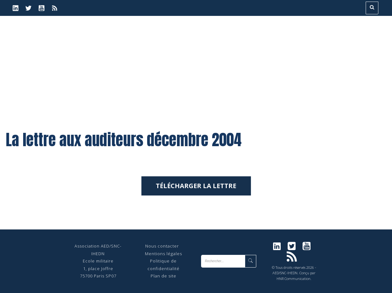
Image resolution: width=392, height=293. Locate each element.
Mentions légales (163, 253)
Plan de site (163, 276)
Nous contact (159, 246)
